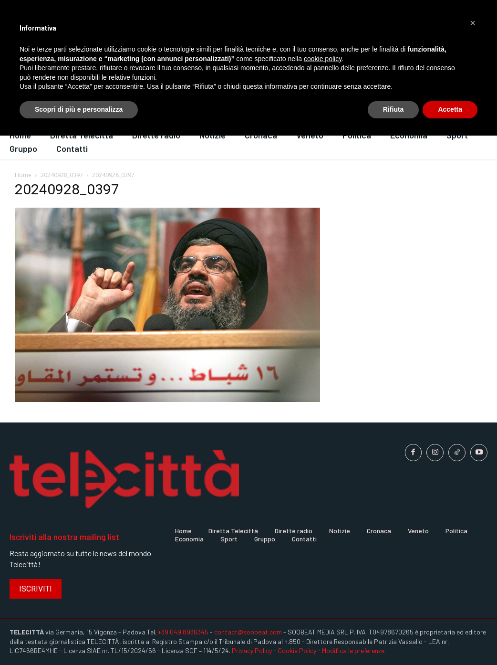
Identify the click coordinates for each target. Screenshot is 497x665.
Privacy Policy (252, 650)
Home (23, 175)
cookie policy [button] (323, 59)
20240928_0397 (62, 175)
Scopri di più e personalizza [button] (79, 109)
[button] (472, 23)
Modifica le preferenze (353, 650)
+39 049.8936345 (183, 632)
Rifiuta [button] (393, 109)
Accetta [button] (450, 109)
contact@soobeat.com (248, 632)
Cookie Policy (297, 650)
